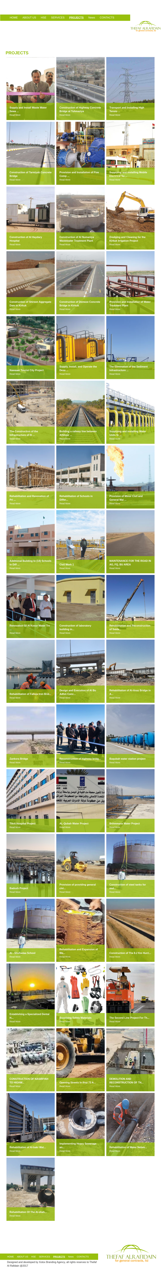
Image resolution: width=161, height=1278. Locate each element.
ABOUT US (29, 17)
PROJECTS (76, 17)
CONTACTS (107, 17)
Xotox (42, 1262)
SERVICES (58, 17)
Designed (12, 1262)
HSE (43, 17)
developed (29, 1262)
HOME (14, 17)
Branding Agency (55, 1262)
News (91, 17)
